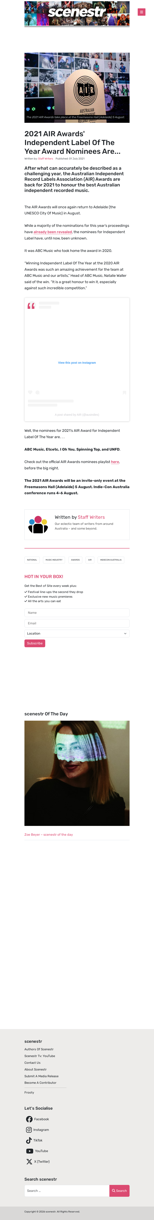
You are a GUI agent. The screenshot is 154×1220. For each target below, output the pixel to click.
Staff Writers (91, 517)
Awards (75, 560)
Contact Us (32, 1063)
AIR (90, 560)
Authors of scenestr (39, 1049)
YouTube (36, 1151)
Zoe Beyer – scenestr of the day (48, 835)
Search (119, 1191)
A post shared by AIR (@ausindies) (77, 414)
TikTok (33, 1140)
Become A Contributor (40, 1083)
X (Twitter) (37, 1162)
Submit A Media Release (41, 1076)
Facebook (36, 1119)
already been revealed (53, 232)
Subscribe (35, 643)
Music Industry (54, 560)
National (32, 560)
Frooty (29, 1092)
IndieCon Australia (111, 560)
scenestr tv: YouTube (39, 1056)
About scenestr (35, 1069)
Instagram (36, 1130)
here (115, 462)
